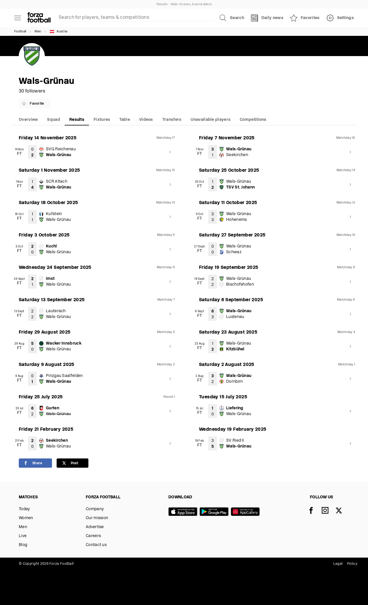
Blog (23, 545)
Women (26, 518)
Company (95, 509)
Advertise (95, 527)
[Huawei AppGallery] (246, 512)
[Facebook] (314, 511)
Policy (352, 564)
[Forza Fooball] (39, 18)
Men (38, 31)
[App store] (184, 512)
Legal (338, 564)
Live (23, 536)
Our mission (97, 518)
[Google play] (215, 512)
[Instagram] (328, 511)
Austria (58, 31)
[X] (342, 511)
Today (24, 509)
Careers (93, 536)
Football (20, 31)
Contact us (96, 545)
